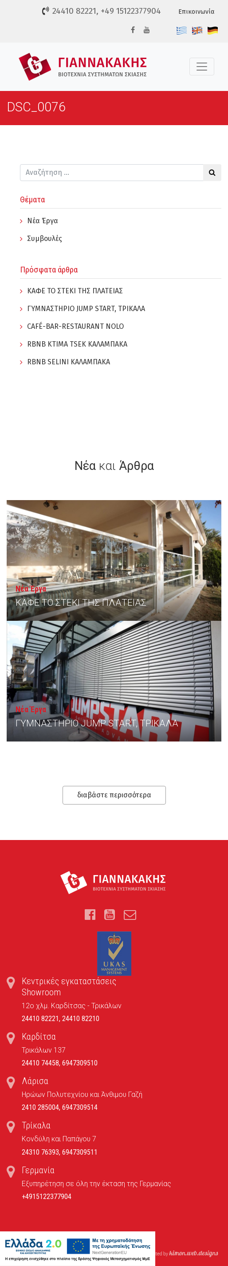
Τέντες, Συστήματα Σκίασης (83, 66)
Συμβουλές (44, 238)
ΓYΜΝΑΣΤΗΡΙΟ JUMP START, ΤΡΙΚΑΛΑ (86, 308)
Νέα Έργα (42, 221)
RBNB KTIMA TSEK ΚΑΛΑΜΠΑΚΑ (77, 344)
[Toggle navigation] (201, 66)
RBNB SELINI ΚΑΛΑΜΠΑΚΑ (68, 362)
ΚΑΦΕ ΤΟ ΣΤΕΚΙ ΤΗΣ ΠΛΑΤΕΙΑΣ (75, 291)
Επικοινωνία (196, 12)
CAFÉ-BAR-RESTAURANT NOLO (75, 326)
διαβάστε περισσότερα (114, 795)
